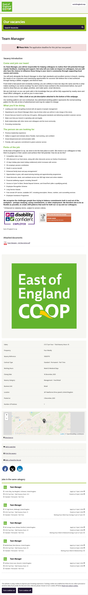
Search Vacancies (44, 27)
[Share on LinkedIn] (20, 469)
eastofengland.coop (79, 4)
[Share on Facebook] (5, 469)
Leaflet (62, 434)
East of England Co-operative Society (7, 7)
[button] (44, 421)
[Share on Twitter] (12, 469)
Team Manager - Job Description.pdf (18, 243)
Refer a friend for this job (13, 460)
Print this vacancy (10, 453)
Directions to (9, 437)
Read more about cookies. (70, 586)
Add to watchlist (10, 447)
